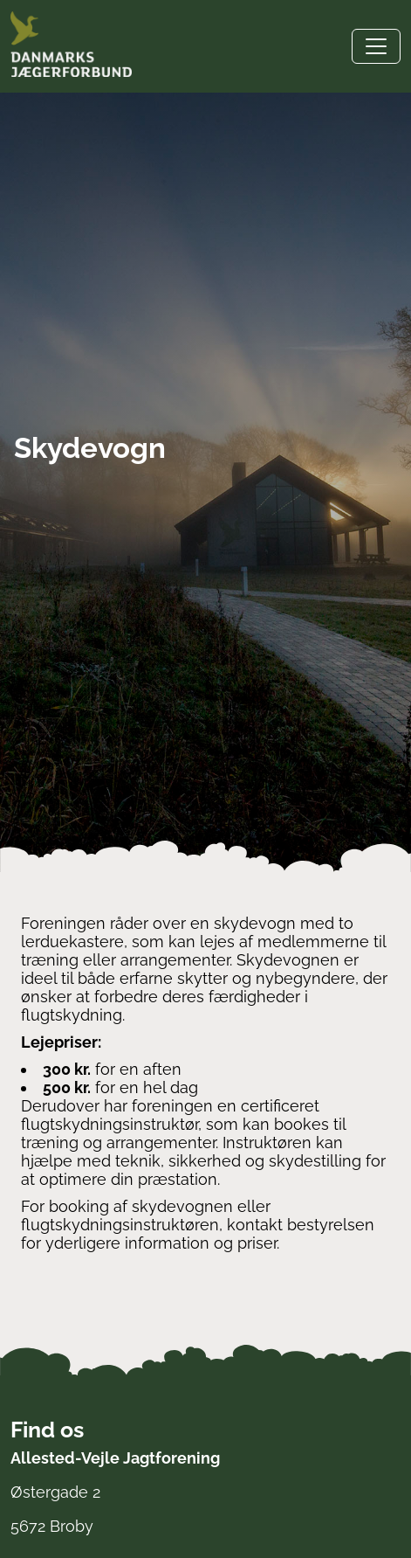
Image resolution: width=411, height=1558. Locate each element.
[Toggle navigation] (376, 46)
